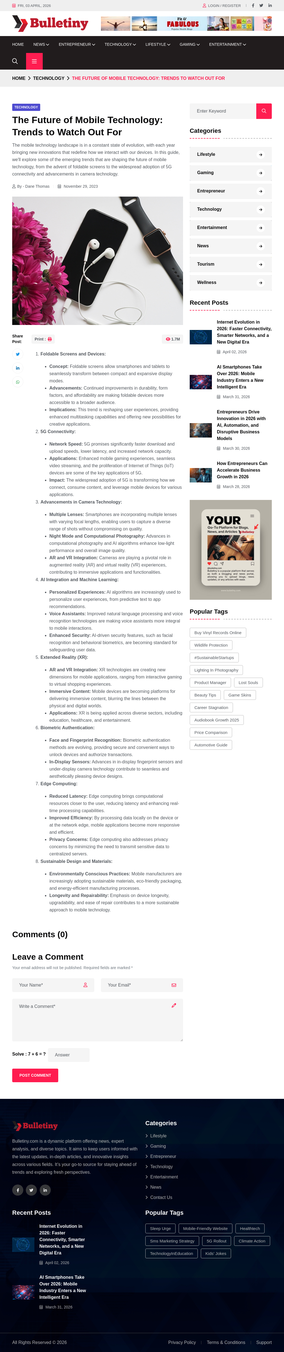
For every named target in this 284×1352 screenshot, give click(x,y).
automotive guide (210, 745)
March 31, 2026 (233, 397)
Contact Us (161, 1197)
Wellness (206, 282)
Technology (118, 44)
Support (264, 1342)
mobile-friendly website (205, 1228)
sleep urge (160, 1228)
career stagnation (211, 707)
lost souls (248, 682)
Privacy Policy (182, 1342)
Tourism (205, 264)
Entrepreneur (75, 44)
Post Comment (35, 1075)
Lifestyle (156, 44)
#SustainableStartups (214, 657)
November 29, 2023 (78, 186)
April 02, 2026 (232, 352)
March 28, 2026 (233, 486)
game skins (240, 695)
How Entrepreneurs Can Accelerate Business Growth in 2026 (242, 470)
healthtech (250, 1228)
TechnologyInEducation (171, 1253)
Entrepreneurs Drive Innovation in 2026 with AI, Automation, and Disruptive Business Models (241, 425)
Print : (43, 339)
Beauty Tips (205, 695)
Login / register (224, 6)
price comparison (210, 732)
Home (18, 44)
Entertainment (225, 44)
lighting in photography (216, 670)
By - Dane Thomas (30, 186)
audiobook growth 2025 (216, 720)
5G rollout (217, 1241)
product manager (210, 682)
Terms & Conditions (226, 1342)
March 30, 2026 (233, 448)
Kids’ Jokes (216, 1253)
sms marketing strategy (172, 1241)
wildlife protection (211, 645)
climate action (252, 1241)
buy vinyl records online (218, 632)
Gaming (188, 44)
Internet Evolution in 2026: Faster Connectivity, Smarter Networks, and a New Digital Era (62, 1239)
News (39, 44)
